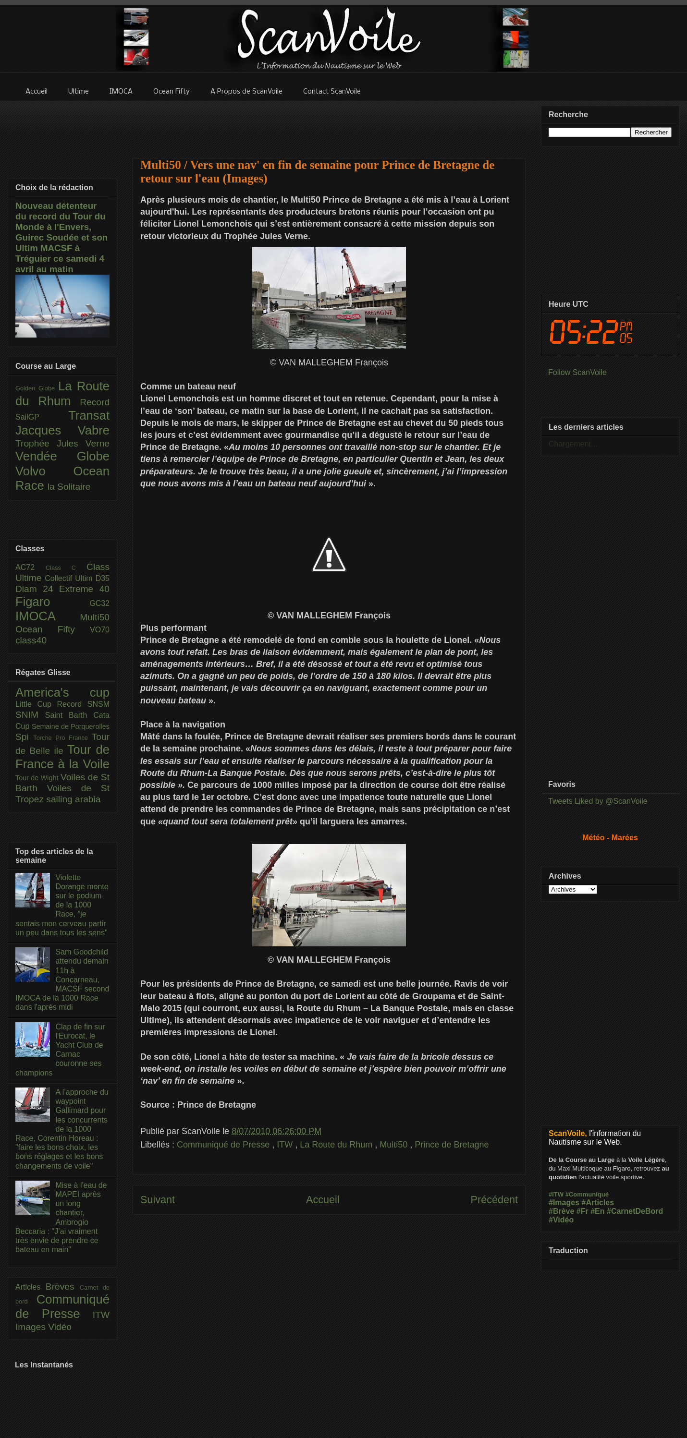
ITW (286, 1144)
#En (597, 1211)
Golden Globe (36, 388)
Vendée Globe (62, 456)
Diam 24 (37, 589)
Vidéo (60, 1327)
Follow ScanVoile (577, 372)
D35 (103, 578)
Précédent (494, 1200)
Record (95, 402)
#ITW (556, 1194)
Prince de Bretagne (452, 1144)
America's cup (62, 692)
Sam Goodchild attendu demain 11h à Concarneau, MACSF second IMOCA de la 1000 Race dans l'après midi (62, 979)
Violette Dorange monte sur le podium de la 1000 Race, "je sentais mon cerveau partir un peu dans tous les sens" (62, 905)
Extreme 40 (84, 589)
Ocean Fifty (52, 629)
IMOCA (47, 616)
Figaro (52, 601)
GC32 (99, 603)
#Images (564, 1202)
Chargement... (573, 444)
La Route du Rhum (337, 1144)
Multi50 (395, 1144)
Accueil (323, 1200)
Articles (30, 1287)
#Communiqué (587, 1194)
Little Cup (36, 704)
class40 (31, 640)
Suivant (157, 1200)
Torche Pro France (62, 737)
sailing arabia (73, 799)
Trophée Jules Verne (62, 443)
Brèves (63, 1286)
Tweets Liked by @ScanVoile (598, 801)
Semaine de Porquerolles (71, 726)
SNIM (30, 715)
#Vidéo (561, 1220)
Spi (24, 737)
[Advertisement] (329, 123)
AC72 (30, 567)
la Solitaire (69, 487)
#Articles (598, 1202)
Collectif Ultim (70, 578)
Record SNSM (83, 704)
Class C (66, 567)
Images (31, 1327)
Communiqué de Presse (224, 1144)
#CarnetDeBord (635, 1211)
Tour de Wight (38, 778)
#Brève (561, 1211)
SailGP (41, 417)
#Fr (583, 1211)
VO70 (100, 630)
